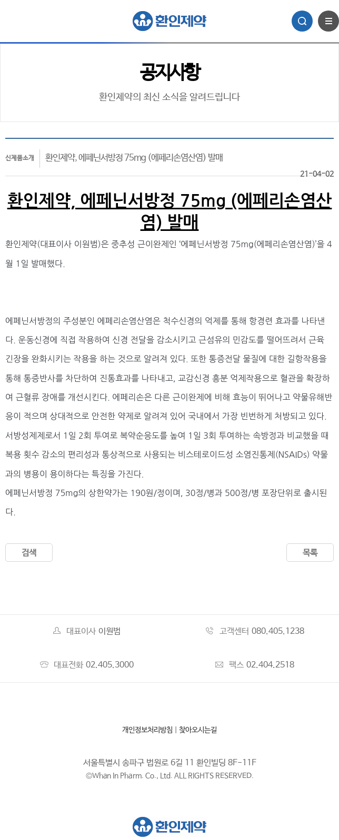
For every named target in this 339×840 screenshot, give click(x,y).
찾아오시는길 (198, 730)
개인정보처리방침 (147, 730)
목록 (310, 553)
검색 (29, 553)
